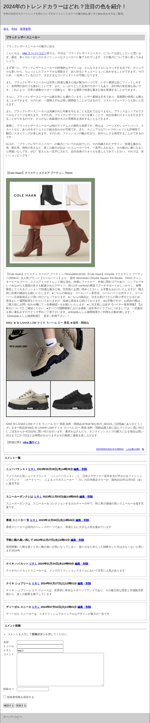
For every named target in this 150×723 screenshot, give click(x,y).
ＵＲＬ (32, 469)
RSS (14, 28)
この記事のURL (132, 449)
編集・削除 (80, 469)
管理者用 (25, 28)
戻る (6, 28)
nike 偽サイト (31, 442)
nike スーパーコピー (34, 53)
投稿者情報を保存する (20, 697)
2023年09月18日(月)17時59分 (110, 449)
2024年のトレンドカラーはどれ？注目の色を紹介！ (65, 6)
